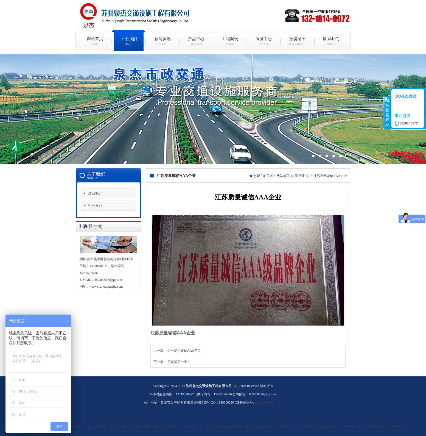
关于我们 (128, 41)
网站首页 (95, 41)
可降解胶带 (233, 427)
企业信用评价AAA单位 (184, 350)
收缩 (387, 112)
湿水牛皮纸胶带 (95, 427)
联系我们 (331, 41)
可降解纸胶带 (139, 427)
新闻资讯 (162, 41)
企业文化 (95, 206)
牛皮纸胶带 (118, 427)
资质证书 (301, 176)
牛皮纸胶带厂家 (190, 427)
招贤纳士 (297, 41)
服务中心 (264, 41)
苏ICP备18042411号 (268, 402)
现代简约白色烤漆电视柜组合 (213, 109)
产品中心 (196, 41)
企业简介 (95, 193)
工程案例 (230, 41)
